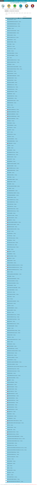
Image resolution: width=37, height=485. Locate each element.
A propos (27, 0)
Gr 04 (14, 13)
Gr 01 (6, 13)
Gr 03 (12, 13)
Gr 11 (6, 14)
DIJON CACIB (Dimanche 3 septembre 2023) (15, 9)
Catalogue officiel (18, 11)
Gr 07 (22, 13)
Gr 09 (27, 13)
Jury (9, 11)
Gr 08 (25, 13)
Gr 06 (19, 13)
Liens (30, 0)
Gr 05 (17, 13)
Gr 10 (30, 13)
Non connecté (11, 0)
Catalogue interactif (13, 11)
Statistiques (8, 9)
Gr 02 (9, 13)
